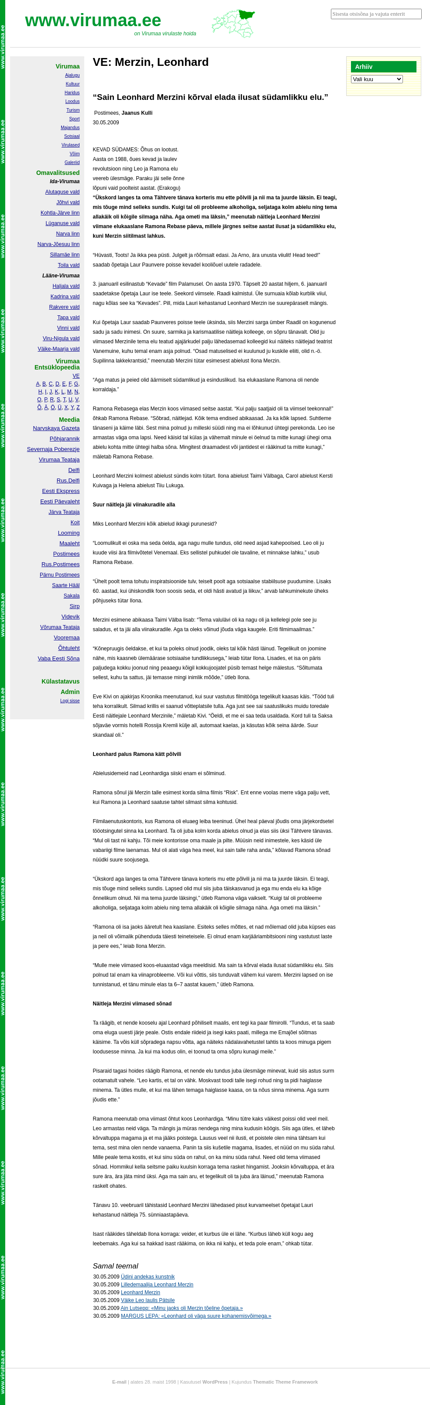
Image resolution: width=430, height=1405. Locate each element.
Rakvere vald (64, 307)
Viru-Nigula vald (61, 338)
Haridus (72, 92)
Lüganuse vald (62, 223)
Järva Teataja (63, 512)
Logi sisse (69, 700)
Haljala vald (65, 286)
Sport (74, 118)
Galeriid (72, 162)
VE (75, 376)
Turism (72, 110)
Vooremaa (66, 637)
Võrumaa (51, 627)
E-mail (119, 1381)
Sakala (72, 596)
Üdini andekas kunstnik (148, 1277)
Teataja (71, 627)
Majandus (70, 127)
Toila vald (68, 265)
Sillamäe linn (64, 255)
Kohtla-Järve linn (60, 213)
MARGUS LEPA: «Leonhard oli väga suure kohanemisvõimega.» (196, 1316)
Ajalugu (72, 75)
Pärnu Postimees (59, 575)
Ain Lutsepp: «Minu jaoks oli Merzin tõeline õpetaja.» (181, 1308)
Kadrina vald (65, 297)
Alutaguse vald (62, 192)
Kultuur (73, 84)
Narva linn (67, 234)
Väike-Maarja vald (58, 349)
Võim (75, 153)
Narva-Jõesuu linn (59, 244)
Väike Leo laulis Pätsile (148, 1300)
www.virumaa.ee (93, 20)
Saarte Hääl (65, 585)
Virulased (71, 145)
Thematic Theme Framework (285, 1381)
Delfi (73, 470)
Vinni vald (68, 328)
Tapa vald (68, 318)
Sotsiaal (72, 136)
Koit (75, 523)
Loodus (72, 101)
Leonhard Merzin (140, 1292)
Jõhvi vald (67, 202)
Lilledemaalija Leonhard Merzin (157, 1285)
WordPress (215, 1381)
